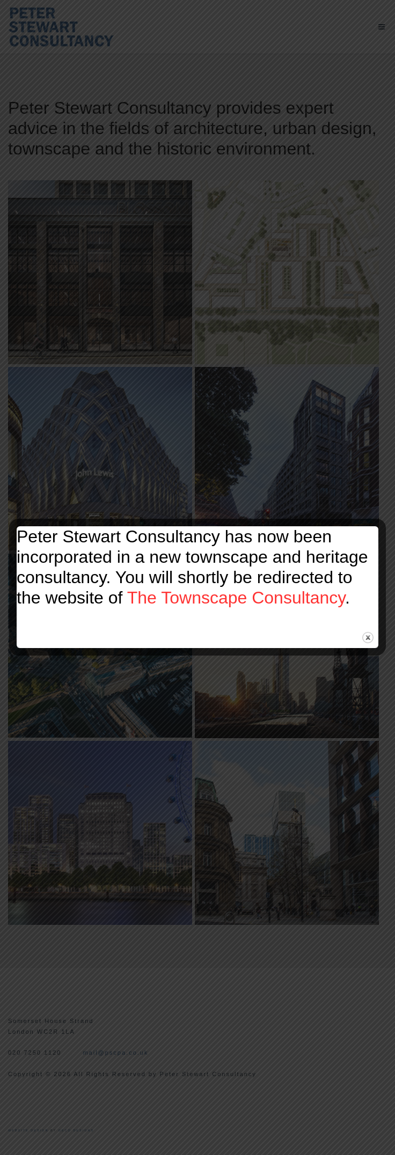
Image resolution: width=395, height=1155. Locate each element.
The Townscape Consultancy (236, 597)
